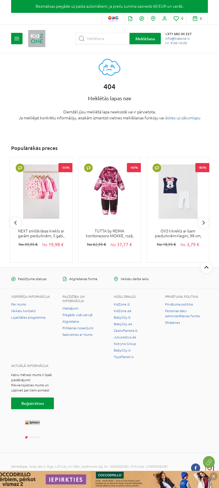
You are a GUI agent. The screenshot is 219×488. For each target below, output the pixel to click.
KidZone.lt (122, 304)
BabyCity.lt (122, 318)
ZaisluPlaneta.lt (125, 331)
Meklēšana (145, 38)
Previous (15, 222)
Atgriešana (70, 322)
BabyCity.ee (123, 324)
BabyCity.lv (122, 350)
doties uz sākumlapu (182, 118)
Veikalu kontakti (23, 311)
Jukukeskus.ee (125, 337)
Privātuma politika (179, 304)
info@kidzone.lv (177, 39)
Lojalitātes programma (28, 318)
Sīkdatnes (172, 323)
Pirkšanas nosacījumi (78, 328)
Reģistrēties (32, 403)
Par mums (18, 304)
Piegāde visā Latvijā (77, 315)
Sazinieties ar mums (77, 335)
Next (203, 222)
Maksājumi (70, 308)
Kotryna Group (125, 344)
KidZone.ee (122, 311)
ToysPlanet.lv (124, 357)
